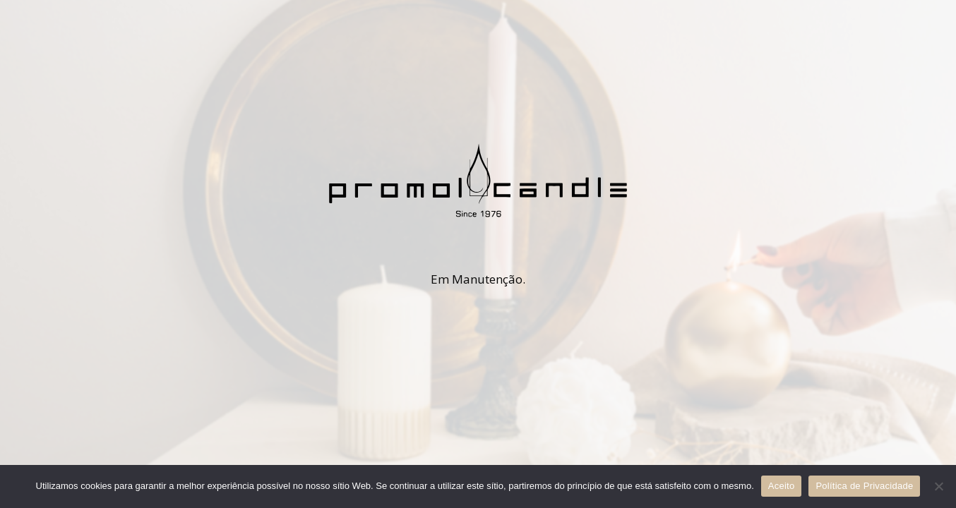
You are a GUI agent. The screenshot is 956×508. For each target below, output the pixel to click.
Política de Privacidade (864, 485)
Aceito (781, 485)
